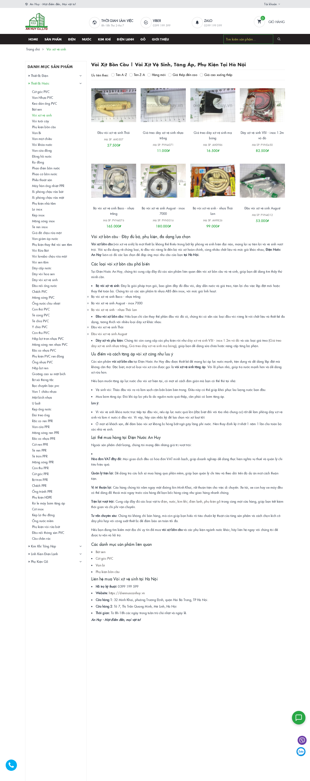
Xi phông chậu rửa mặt (48, 197)
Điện (72, 39)
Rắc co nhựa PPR (44, 438)
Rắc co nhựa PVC (44, 350)
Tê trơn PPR (40, 456)
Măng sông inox (43, 221)
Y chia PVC (40, 326)
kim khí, (182, 501)
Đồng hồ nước (42, 156)
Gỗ (143, 39)
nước (171, 501)
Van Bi (37, 132)
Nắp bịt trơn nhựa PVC (48, 338)
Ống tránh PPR (42, 491)
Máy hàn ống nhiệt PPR (48, 185)
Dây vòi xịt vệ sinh (45, 279)
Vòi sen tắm (40, 262)
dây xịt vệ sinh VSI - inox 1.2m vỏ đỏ (213, 340)
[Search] (279, 38)
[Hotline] (13, 767)
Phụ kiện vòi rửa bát (46, 526)
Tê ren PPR (39, 450)
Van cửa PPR (41, 426)
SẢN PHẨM (53, 39)
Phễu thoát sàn (42, 180)
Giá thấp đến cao (182, 74)
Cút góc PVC (104, 558)
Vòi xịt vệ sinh (42, 115)
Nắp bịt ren (40, 368)
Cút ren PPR (40, 444)
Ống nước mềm (43, 520)
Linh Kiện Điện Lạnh (43, 553)
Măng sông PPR (43, 462)
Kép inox (38, 215)
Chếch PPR (39, 485)
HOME (33, 39)
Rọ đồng (38, 162)
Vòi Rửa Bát (40, 250)
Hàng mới (156, 74)
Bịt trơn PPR (40, 479)
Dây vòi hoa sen (43, 274)
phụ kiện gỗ (212, 501)
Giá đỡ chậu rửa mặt (47, 232)
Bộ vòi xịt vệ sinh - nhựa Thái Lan (114, 309)
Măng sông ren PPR (45, 432)
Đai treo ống (41, 415)
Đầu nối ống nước (44, 285)
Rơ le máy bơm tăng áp (48, 503)
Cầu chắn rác (41, 538)
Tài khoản (270, 4)
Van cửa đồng (42, 150)
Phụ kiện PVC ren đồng (48, 356)
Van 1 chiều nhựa (44, 391)
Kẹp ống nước (41, 409)
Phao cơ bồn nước (44, 174)
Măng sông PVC (43, 297)
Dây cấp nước (41, 268)
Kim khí (104, 39)
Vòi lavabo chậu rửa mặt (49, 256)
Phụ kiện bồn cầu (107, 571)
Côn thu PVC (41, 332)
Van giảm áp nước (45, 238)
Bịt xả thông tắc (43, 379)
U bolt (36, 403)
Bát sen (100, 551)
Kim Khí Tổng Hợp (42, 546)
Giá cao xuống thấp (216, 74)
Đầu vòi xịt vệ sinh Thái (114, 132)
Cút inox (38, 509)
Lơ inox (37, 209)
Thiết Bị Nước (39, 83)
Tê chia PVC (40, 321)
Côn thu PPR (40, 468)
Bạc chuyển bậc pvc (46, 385)
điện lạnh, (196, 501)
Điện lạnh (125, 39)
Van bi (100, 565)
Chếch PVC (39, 291)
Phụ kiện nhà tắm (44, 203)
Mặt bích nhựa (42, 397)
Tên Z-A (137, 74)
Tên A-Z (119, 74)
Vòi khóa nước (42, 144)
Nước (87, 39)
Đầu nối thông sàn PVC (48, 532)
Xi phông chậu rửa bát (47, 191)
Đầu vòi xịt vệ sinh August (262, 208)
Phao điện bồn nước (46, 168)
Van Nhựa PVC (42, 97)
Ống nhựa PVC (42, 362)
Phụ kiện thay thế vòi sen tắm (52, 244)
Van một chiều (42, 138)
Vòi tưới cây (40, 121)
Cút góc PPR (40, 473)
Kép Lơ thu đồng (43, 515)
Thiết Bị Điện (38, 75)
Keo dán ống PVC (44, 103)
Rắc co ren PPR (42, 421)
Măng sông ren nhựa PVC (50, 344)
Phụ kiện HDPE (42, 497)
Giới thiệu (160, 39)
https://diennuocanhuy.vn (127, 593)
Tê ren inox (40, 227)
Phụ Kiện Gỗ (38, 561)
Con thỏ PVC (41, 309)
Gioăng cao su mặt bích (49, 374)
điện (164, 501)
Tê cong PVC (41, 315)
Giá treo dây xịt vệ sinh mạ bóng (152, 345)
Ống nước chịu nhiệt (46, 303)
